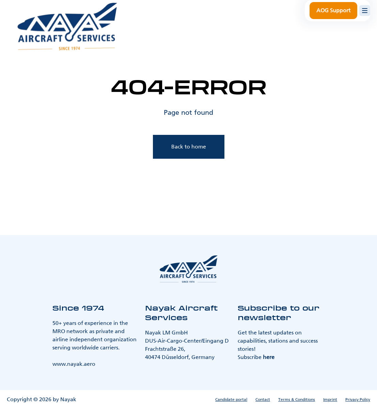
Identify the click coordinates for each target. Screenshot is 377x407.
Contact (262, 399)
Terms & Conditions (296, 399)
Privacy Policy (357, 399)
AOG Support (333, 10)
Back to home (188, 146)
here (268, 357)
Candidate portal (231, 399)
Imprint (330, 399)
